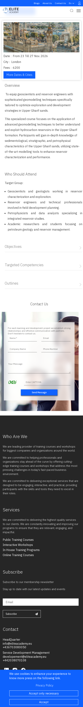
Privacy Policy (44, 685)
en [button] (72, 3)
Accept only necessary (44, 693)
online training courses (18, 555)
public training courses (18, 540)
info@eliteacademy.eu (17, 643)
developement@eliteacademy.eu (24, 656)
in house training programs (21, 550)
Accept (43, 702)
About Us (47, 3)
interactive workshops (18, 545)
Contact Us (60, 3)
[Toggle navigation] (78, 10)
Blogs (37, 3)
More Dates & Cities (19, 75)
